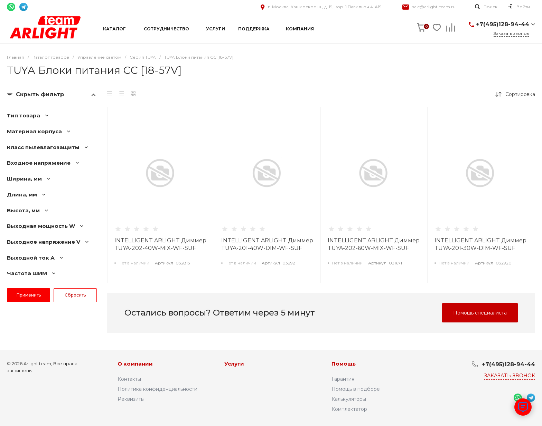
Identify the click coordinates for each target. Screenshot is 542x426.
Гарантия (342, 379)
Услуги (234, 363)
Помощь (343, 363)
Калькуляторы (348, 399)
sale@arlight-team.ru (434, 6)
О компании (135, 363)
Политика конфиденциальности (157, 389)
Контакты (129, 379)
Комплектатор (349, 409)
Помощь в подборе (355, 389)
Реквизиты (131, 399)
